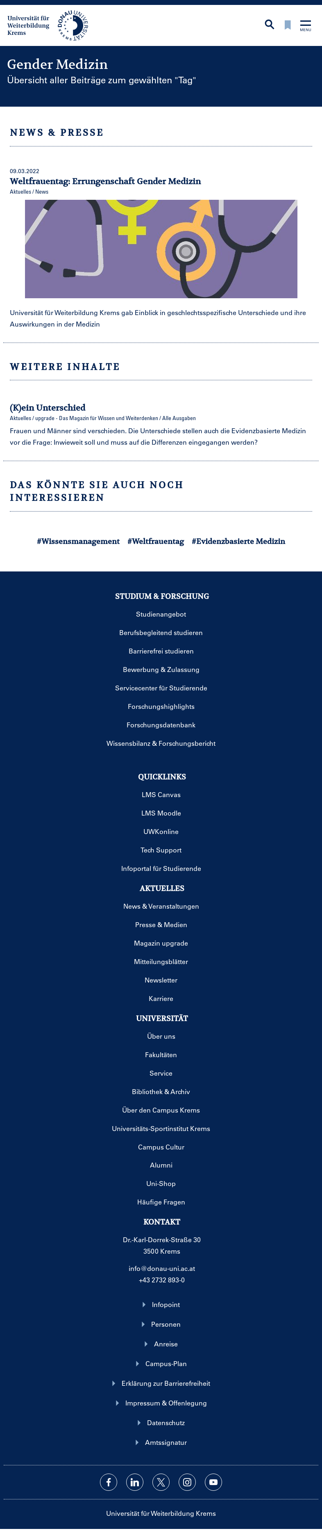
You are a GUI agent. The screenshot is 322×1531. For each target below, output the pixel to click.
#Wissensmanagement (78, 541)
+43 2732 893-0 (162, 1279)
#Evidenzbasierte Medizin (238, 541)
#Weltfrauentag (155, 541)
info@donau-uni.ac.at (162, 1268)
